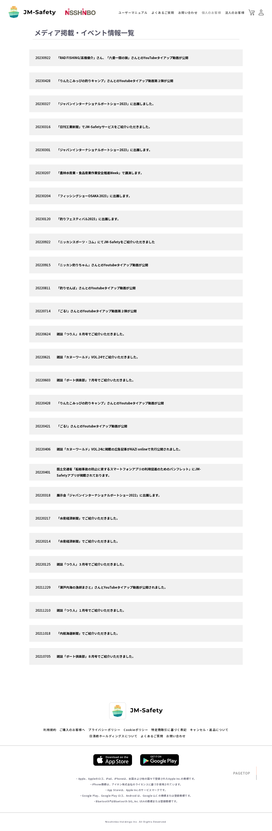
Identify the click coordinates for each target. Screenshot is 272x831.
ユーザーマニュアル (133, 12)
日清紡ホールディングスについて (113, 736)
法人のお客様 (234, 12)
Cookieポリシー (136, 730)
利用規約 (49, 730)
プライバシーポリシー (104, 730)
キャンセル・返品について (209, 730)
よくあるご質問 (162, 12)
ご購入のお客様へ (72, 730)
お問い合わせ (188, 12)
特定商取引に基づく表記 (169, 730)
